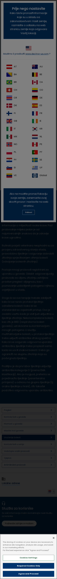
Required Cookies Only (28, 565)
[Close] (54, 538)
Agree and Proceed (28, 573)
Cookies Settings (28, 557)
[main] (28, 556)
